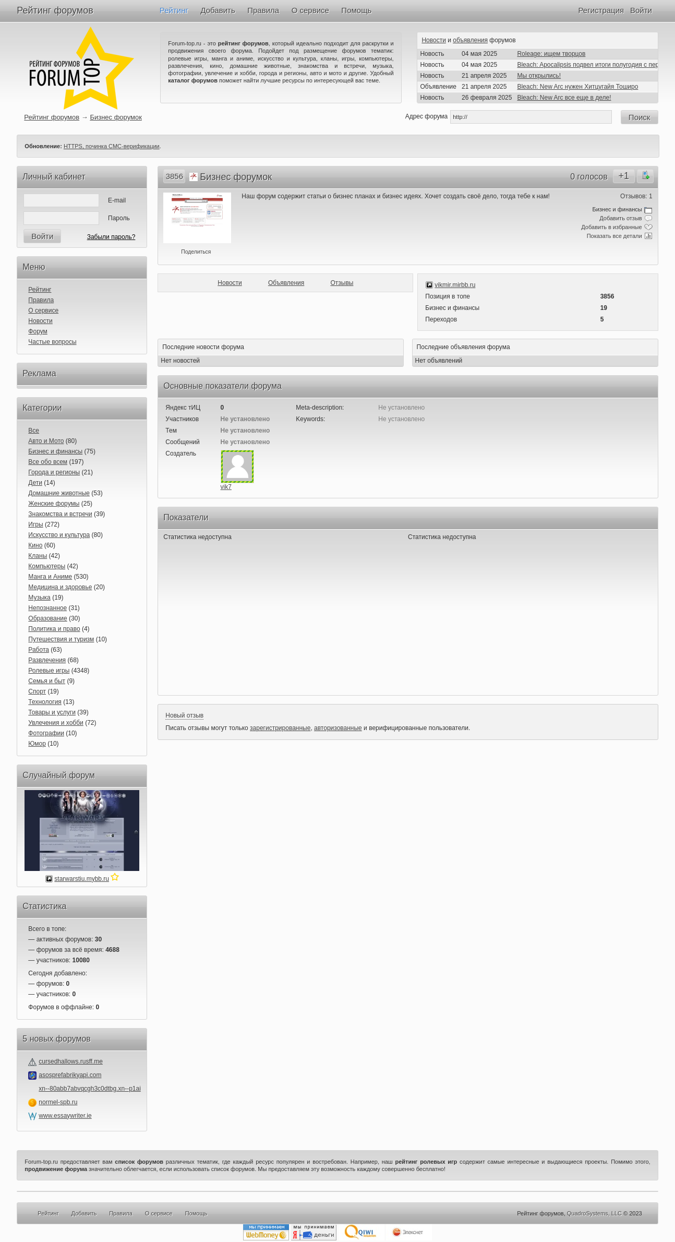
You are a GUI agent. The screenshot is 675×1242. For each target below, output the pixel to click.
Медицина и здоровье (60, 587)
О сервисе (310, 10)
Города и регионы (54, 472)
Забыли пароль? (111, 237)
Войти (641, 10)
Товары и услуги (52, 712)
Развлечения (47, 660)
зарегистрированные (280, 728)
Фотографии (46, 733)
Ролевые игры (48, 670)
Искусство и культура (59, 535)
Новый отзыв (184, 715)
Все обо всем (47, 461)
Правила (263, 10)
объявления (470, 40)
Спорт (37, 691)
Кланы (37, 555)
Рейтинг (174, 10)
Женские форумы (53, 503)
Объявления (286, 282)
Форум (37, 331)
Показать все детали (614, 236)
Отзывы (341, 282)
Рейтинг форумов (55, 10)
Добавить (217, 10)
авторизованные (338, 728)
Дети (35, 482)
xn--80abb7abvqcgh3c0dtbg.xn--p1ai (89, 1088)
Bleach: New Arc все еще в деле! (564, 97)
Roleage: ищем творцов (551, 53)
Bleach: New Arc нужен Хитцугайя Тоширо (577, 86)
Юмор (37, 743)
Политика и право (54, 628)
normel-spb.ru (58, 1102)
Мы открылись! (539, 75)
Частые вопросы (52, 341)
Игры (35, 524)
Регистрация (601, 10)
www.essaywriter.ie (65, 1115)
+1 (623, 176)
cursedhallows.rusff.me (71, 1061)
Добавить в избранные (611, 227)
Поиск (639, 117)
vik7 (226, 487)
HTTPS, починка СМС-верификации (112, 146)
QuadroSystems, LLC (594, 1213)
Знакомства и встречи (60, 514)
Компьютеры (46, 566)
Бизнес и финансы (55, 451)
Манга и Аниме (50, 576)
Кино (35, 545)
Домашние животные (59, 493)
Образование (47, 618)
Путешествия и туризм (61, 639)
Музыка (39, 597)
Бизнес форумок (116, 117)
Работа (38, 649)
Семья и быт (46, 681)
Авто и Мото (46, 441)
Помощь (356, 10)
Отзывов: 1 (636, 196)
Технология (45, 702)
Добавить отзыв (620, 218)
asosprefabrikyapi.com (70, 1075)
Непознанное (47, 608)
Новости (433, 40)
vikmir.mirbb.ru (455, 285)
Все (33, 430)
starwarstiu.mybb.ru (81, 878)
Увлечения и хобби (55, 722)
